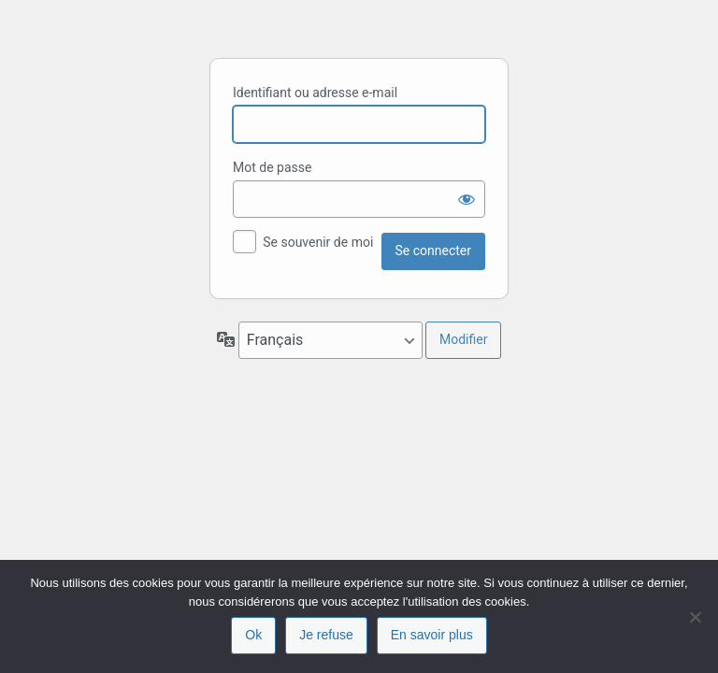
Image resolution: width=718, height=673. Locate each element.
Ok (253, 634)
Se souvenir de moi (318, 242)
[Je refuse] (694, 617)
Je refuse (326, 634)
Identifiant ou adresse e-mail (315, 92)
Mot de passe (272, 167)
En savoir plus (432, 634)
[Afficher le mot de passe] (466, 199)
